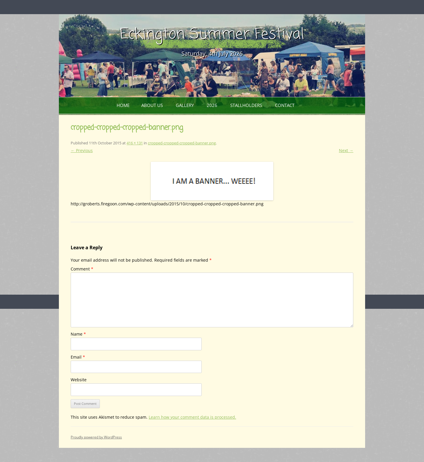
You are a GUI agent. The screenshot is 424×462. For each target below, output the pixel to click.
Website (79, 379)
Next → (346, 150)
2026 (212, 105)
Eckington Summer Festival (212, 35)
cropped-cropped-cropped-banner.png (182, 143)
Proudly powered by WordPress (96, 437)
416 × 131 (135, 143)
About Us (152, 105)
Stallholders (246, 105)
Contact (284, 105)
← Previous (82, 150)
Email (78, 357)
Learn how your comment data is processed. (192, 417)
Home (123, 105)
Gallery (185, 105)
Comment (82, 269)
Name (78, 334)
